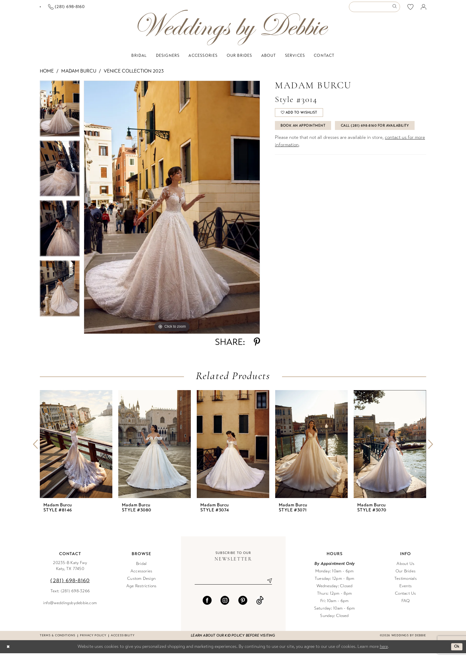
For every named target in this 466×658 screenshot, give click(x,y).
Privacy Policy (93, 640)
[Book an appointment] (69, 9)
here (384, 651)
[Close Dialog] (9, 651)
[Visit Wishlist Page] (410, 9)
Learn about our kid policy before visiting (233, 640)
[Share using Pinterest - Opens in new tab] (257, 346)
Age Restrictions (141, 590)
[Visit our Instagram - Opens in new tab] (225, 606)
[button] (423, 9)
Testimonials (405, 583)
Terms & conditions (57, 640)
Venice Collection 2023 (134, 75)
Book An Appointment (306, 133)
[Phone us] (124, 9)
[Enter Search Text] (374, 9)
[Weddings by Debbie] (233, 32)
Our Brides (405, 575)
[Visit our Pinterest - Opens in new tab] (242, 606)
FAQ (406, 605)
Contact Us (405, 598)
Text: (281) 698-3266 (70, 595)
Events (405, 590)
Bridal (141, 568)
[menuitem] (69, 9)
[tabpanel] (60, 115)
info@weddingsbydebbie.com (70, 607)
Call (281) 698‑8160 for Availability (320, 148)
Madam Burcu (78, 75)
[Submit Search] (395, 9)
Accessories (141, 575)
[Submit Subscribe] (267, 585)
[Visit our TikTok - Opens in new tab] (260, 606)
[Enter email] (233, 585)
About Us (405, 568)
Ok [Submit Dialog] (456, 651)
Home (47, 75)
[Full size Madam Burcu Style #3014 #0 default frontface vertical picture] (172, 212)
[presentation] (76, 449)
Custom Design (141, 583)
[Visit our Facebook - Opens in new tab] (207, 606)
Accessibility (122, 640)
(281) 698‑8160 (70, 585)
